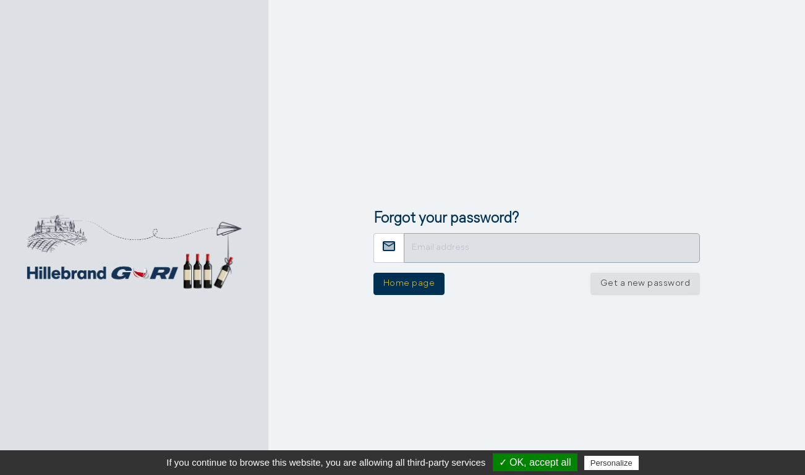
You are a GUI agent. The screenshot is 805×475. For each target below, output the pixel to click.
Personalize (611, 463)
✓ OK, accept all (535, 462)
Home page (409, 283)
